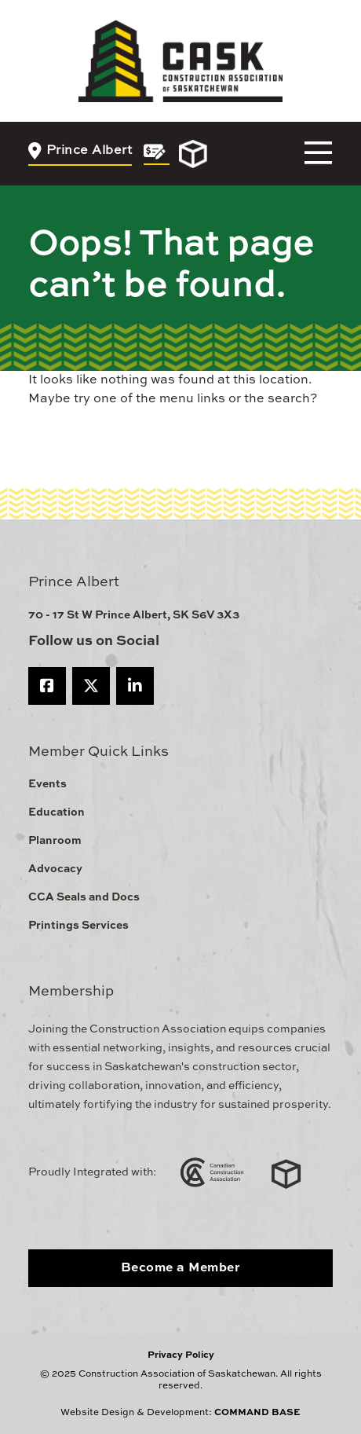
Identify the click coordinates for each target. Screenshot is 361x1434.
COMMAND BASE (257, 1412)
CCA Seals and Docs (84, 897)
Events (47, 784)
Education (56, 812)
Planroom (55, 840)
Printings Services (78, 925)
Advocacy (55, 869)
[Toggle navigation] (318, 154)
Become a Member (181, 1268)
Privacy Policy (181, 1355)
